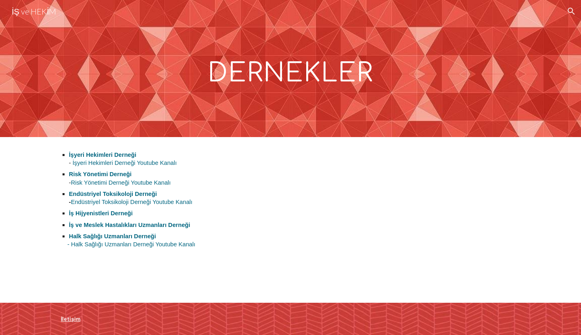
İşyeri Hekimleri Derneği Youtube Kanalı (125, 163)
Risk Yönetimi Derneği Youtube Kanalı (121, 182)
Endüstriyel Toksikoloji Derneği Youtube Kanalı (131, 202)
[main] (290, 68)
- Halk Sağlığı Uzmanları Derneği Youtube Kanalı (128, 244)
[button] (571, 11)
